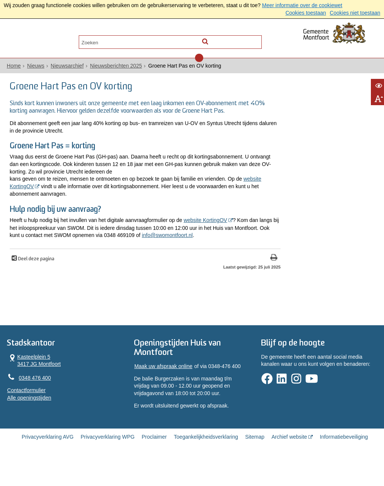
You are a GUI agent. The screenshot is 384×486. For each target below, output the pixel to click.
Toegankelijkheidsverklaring (206, 460)
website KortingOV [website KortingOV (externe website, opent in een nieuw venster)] (37, 197)
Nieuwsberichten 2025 (114, 68)
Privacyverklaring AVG (48, 460)
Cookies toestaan (305, 13)
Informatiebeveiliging (344, 460)
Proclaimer (154, 460)
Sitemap (254, 460)
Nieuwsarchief (64, 68)
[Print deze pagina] (229, 277)
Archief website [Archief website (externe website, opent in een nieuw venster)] (289, 460)
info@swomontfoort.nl (34, 254)
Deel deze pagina (34, 278)
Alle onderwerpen (35, 40)
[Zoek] (256, 39)
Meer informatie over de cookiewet (302, 5)
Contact (84, 40)
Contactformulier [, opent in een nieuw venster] (24, 412)
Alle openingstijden (27, 419)
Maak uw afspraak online (163, 388)
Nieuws (33, 68)
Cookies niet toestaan (355, 13)
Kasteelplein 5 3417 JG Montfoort (31, 381)
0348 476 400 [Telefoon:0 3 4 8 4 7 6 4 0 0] (32, 399)
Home (11, 68)
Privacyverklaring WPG (108, 460)
